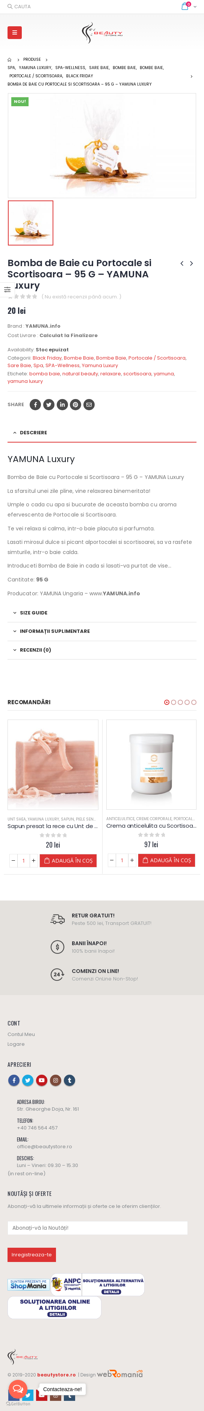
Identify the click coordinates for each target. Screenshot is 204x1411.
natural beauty (80, 373)
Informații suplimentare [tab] (55, 631)
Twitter (48, 404)
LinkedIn (62, 404)
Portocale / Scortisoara (157, 357)
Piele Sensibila (90, 819)
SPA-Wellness (62, 365)
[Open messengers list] (18, 1389)
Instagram (55, 1080)
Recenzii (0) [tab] (35, 650)
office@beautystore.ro (44, 1146)
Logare (16, 1044)
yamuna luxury (25, 381)
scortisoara (137, 373)
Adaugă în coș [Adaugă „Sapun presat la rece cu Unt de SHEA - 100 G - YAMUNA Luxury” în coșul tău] (72, 860)
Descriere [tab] (33, 432)
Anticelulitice (120, 819)
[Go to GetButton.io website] (18, 1403)
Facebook (35, 404)
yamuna (164, 373)
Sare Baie (19, 365)
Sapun (67, 819)
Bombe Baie (79, 357)
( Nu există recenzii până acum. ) (81, 296)
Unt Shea (17, 819)
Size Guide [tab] (33, 612)
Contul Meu (21, 1034)
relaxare (110, 373)
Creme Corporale (154, 819)
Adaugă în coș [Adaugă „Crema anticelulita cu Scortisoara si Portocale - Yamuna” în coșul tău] (170, 860)
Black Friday (47, 357)
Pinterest (75, 404)
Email (89, 404)
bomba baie (44, 373)
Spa (38, 365)
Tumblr (69, 1080)
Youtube (41, 1080)
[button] (166, 702)
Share (16, 404)
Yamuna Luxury (100, 365)
